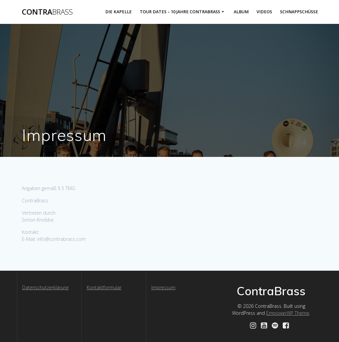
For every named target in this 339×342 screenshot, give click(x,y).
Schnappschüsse (299, 12)
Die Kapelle (118, 12)
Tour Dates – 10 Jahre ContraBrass (180, 12)
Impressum (163, 287)
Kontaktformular (104, 287)
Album (241, 12)
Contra (47, 12)
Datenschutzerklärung (45, 287)
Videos (264, 12)
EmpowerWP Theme (287, 313)
